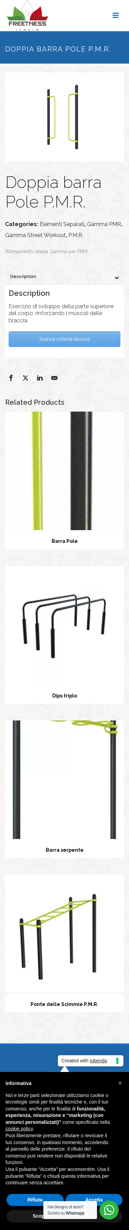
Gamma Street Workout (35, 235)
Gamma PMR (104, 224)
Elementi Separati (62, 224)
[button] (120, 1082)
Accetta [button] (94, 1200)
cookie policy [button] (19, 1128)
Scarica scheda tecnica (64, 339)
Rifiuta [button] (35, 1200)
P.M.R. (75, 235)
